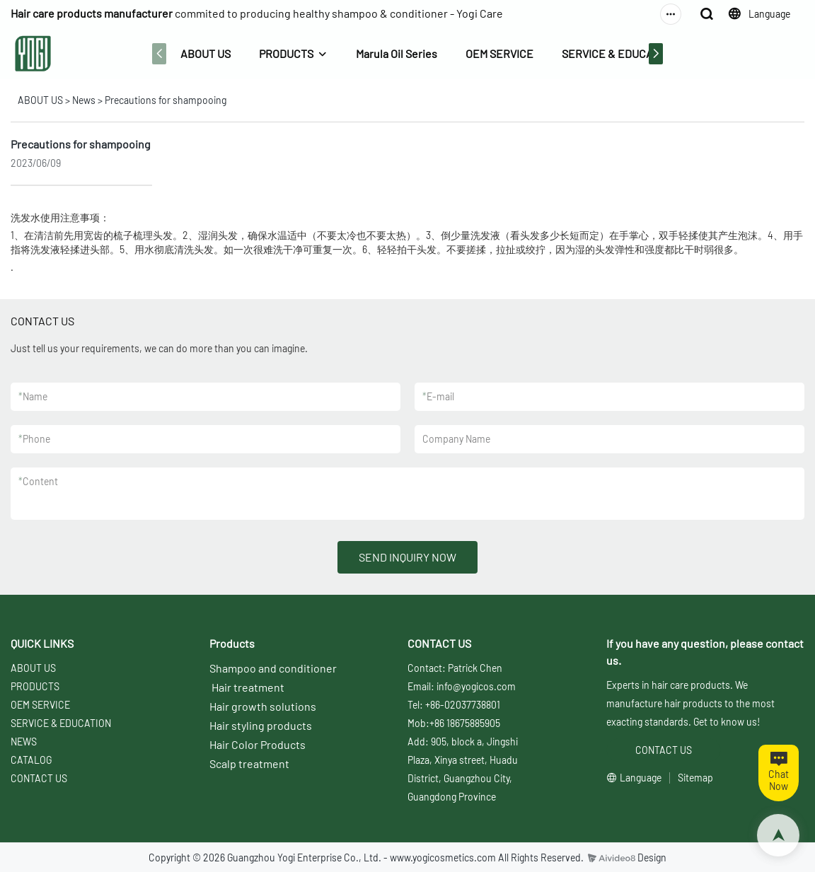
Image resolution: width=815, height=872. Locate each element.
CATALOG (31, 760)
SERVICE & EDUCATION (619, 53)
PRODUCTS (286, 53)
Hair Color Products (257, 744)
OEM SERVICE (499, 53)
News (84, 100)
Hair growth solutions (262, 706)
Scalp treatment (249, 763)
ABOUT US (205, 53)
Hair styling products (260, 725)
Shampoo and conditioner (273, 668)
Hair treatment (248, 687)
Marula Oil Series (396, 53)
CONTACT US (39, 778)
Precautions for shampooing (165, 100)
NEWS (24, 742)
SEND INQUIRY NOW (407, 557)
